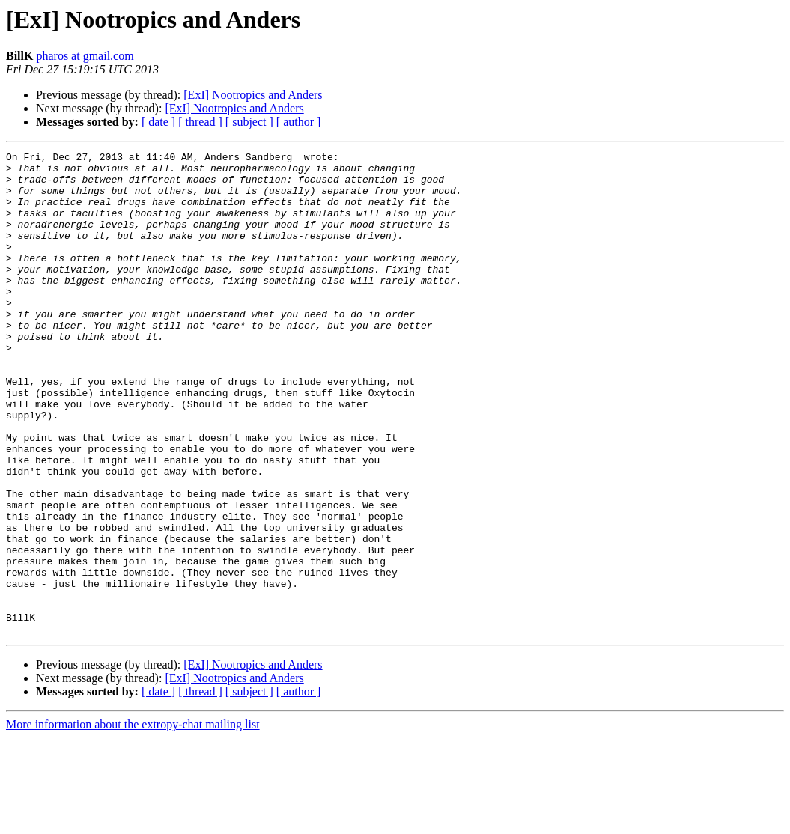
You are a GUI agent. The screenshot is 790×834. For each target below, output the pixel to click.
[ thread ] (200, 121)
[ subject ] (249, 121)
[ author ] (298, 121)
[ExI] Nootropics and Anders (252, 94)
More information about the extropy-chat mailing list (133, 821)
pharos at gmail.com (84, 55)
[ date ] (158, 121)
